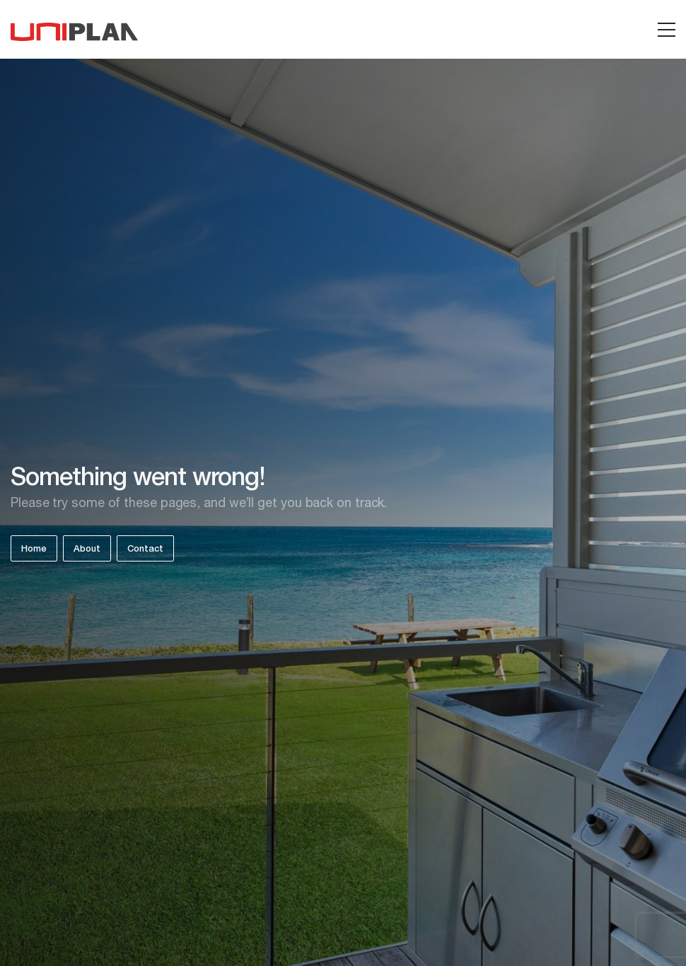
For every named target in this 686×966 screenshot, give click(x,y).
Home (34, 549)
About (87, 549)
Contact (145, 549)
